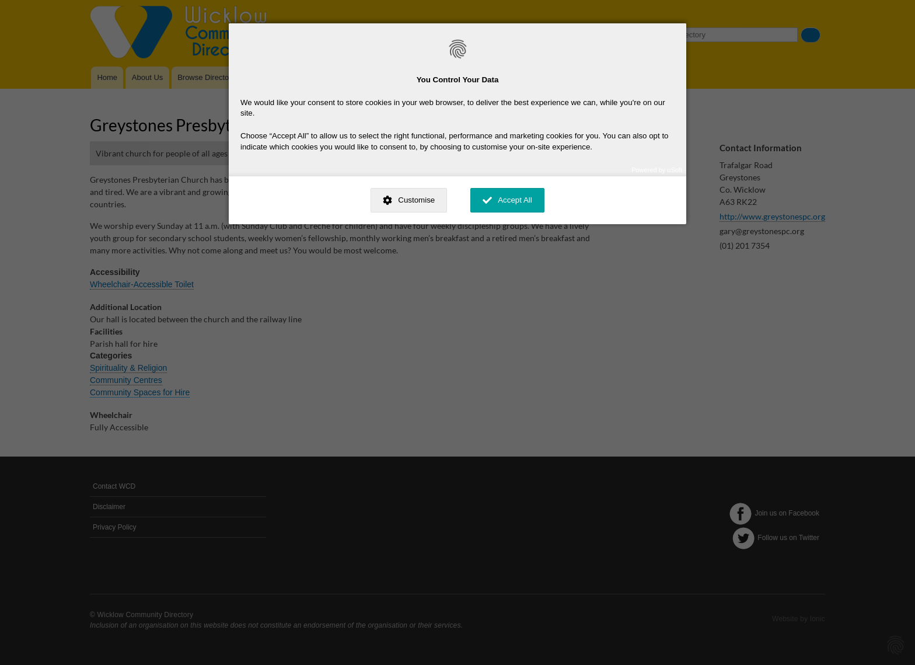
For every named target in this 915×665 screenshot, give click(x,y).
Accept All (515, 200)
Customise (416, 200)
